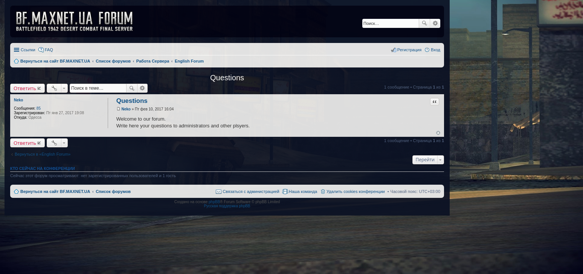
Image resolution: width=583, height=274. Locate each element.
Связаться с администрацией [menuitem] (251, 191)
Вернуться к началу (438, 133)
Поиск (424, 23)
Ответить (25, 88)
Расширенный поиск (435, 23)
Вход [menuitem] (435, 49)
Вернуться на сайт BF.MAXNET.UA (55, 191)
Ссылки (28, 49)
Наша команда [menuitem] (303, 191)
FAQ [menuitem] (49, 49)
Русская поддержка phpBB (227, 206)
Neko (18, 100)
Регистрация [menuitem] (409, 49)
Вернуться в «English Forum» (42, 154)
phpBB (214, 202)
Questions (227, 77)
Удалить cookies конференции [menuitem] (356, 191)
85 (39, 108)
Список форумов (113, 191)
